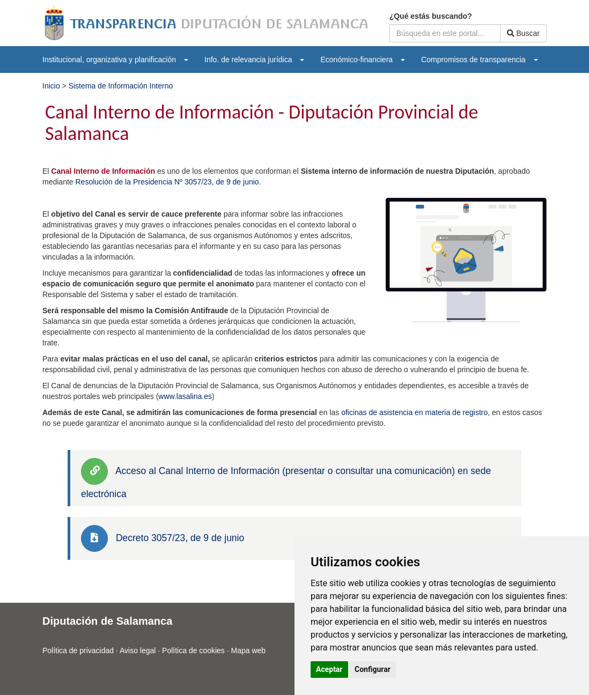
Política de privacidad (78, 650)
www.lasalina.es (185, 396)
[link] (94, 471)
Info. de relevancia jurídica (254, 59)
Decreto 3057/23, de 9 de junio (180, 538)
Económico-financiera (362, 59)
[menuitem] (115, 59)
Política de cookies (193, 650)
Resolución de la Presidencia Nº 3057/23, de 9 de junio (167, 182)
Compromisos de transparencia (479, 59)
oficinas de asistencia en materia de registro (414, 412)
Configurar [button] (373, 669)
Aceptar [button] (329, 669)
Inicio (52, 86)
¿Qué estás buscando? (430, 16)
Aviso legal (138, 650)
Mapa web (248, 650)
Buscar (523, 33)
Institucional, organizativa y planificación (115, 59)
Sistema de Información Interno (121, 86)
